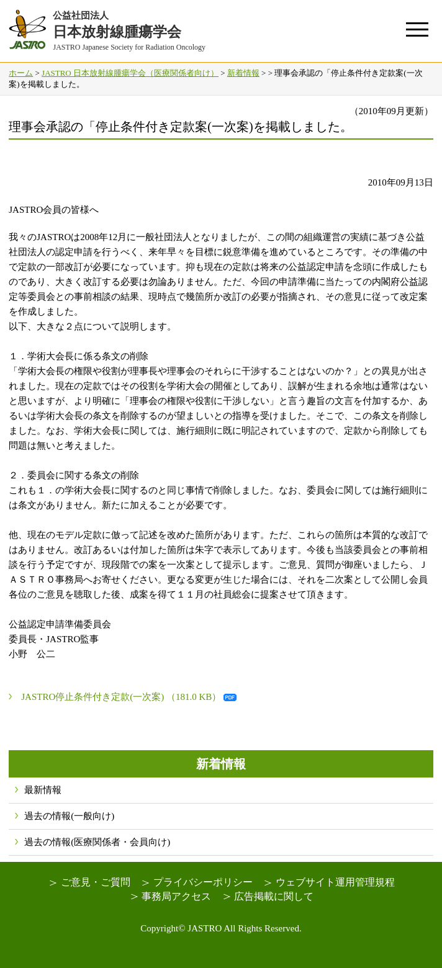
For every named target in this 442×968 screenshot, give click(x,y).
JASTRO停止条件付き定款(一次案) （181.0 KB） (121, 697)
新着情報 (243, 73)
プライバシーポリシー (203, 882)
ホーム (21, 73)
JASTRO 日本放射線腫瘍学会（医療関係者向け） (130, 73)
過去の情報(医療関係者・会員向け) (97, 842)
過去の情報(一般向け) (69, 816)
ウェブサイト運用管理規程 (335, 882)
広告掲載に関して (273, 896)
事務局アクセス (176, 896)
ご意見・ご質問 (95, 882)
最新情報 (42, 790)
